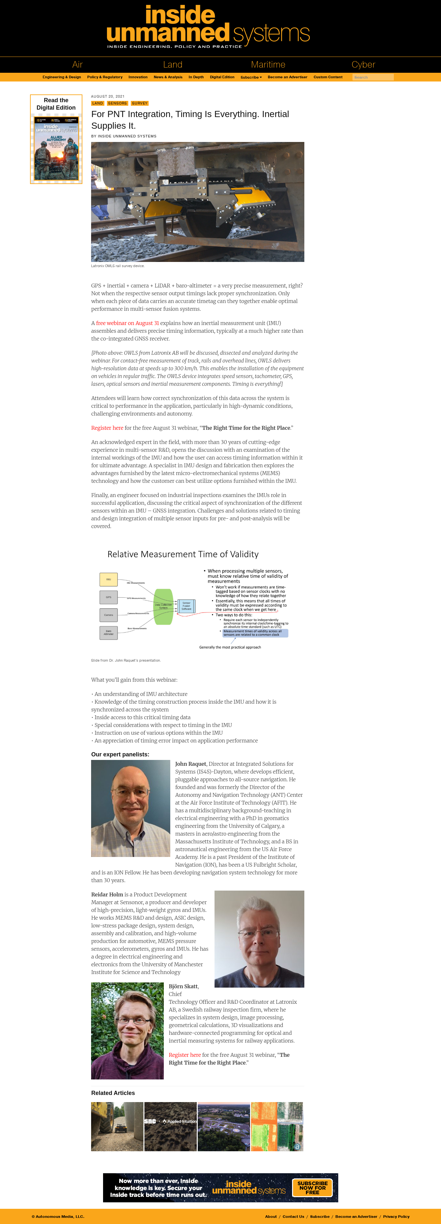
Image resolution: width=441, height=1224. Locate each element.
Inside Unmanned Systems (127, 136)
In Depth (196, 77)
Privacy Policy (396, 1216)
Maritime (268, 65)
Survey (139, 103)
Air (77, 65)
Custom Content (328, 77)
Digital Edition (222, 77)
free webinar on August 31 (127, 323)
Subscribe (250, 77)
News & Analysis (168, 77)
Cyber (363, 65)
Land (173, 65)
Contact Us (293, 1216)
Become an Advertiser (288, 77)
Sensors (117, 103)
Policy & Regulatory (104, 77)
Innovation (138, 77)
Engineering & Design (62, 77)
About (271, 1216)
